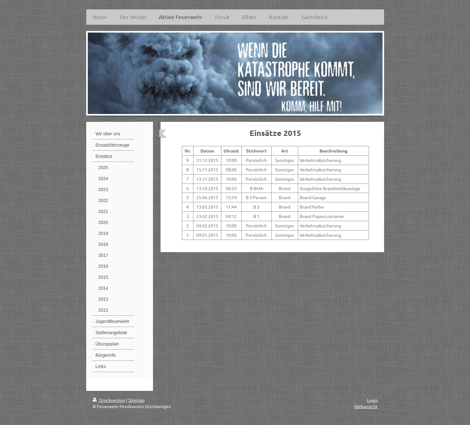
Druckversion (109, 400)
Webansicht (366, 406)
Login (372, 400)
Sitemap (136, 400)
